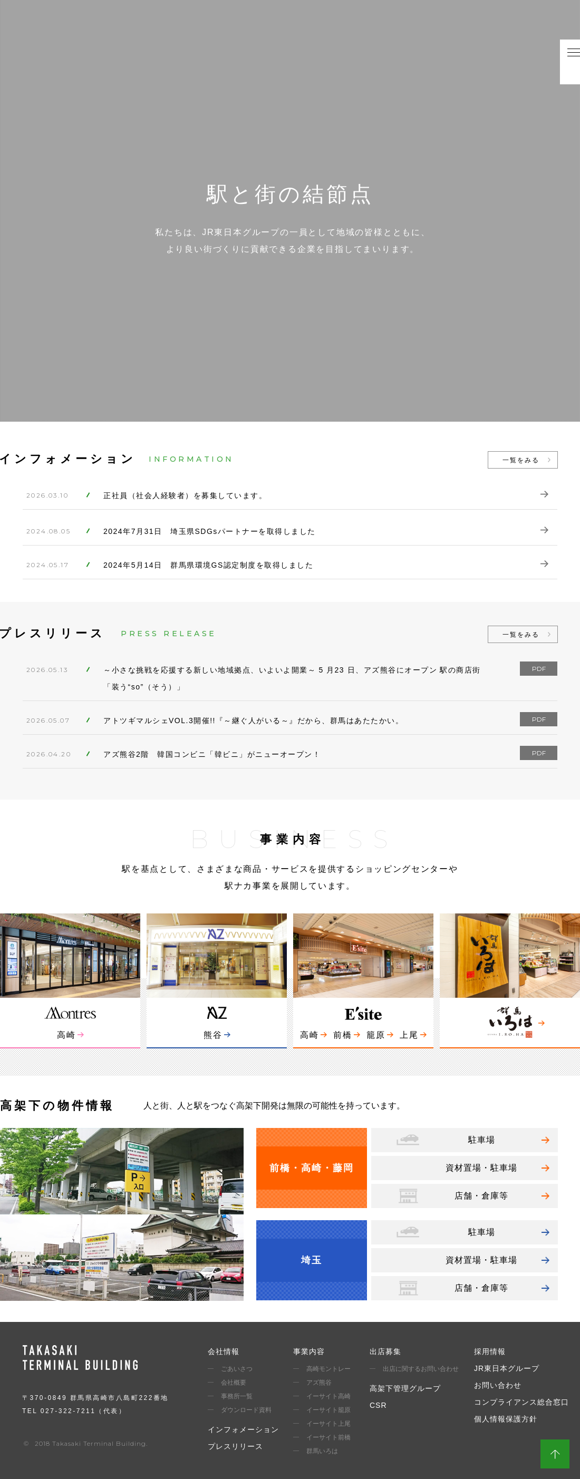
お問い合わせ (497, 1385)
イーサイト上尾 (328, 1423)
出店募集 (385, 1351)
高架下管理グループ (405, 1388)
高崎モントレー (328, 1369)
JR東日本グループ (506, 1368)
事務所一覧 (237, 1396)
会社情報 (223, 1351)
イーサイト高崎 (328, 1396)
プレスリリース (235, 1446)
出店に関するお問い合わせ (421, 1369)
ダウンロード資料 (246, 1410)
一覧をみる (520, 460)
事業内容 (309, 1351)
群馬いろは (322, 1451)
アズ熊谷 (319, 1382)
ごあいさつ (237, 1369)
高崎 (66, 1034)
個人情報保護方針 (505, 1419)
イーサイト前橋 (328, 1437)
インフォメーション (243, 1429)
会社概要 (233, 1382)
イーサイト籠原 (328, 1410)
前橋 (342, 1034)
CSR (378, 1405)
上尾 (409, 1034)
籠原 (375, 1034)
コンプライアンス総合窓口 (521, 1402)
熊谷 (213, 1034)
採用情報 (490, 1351)
